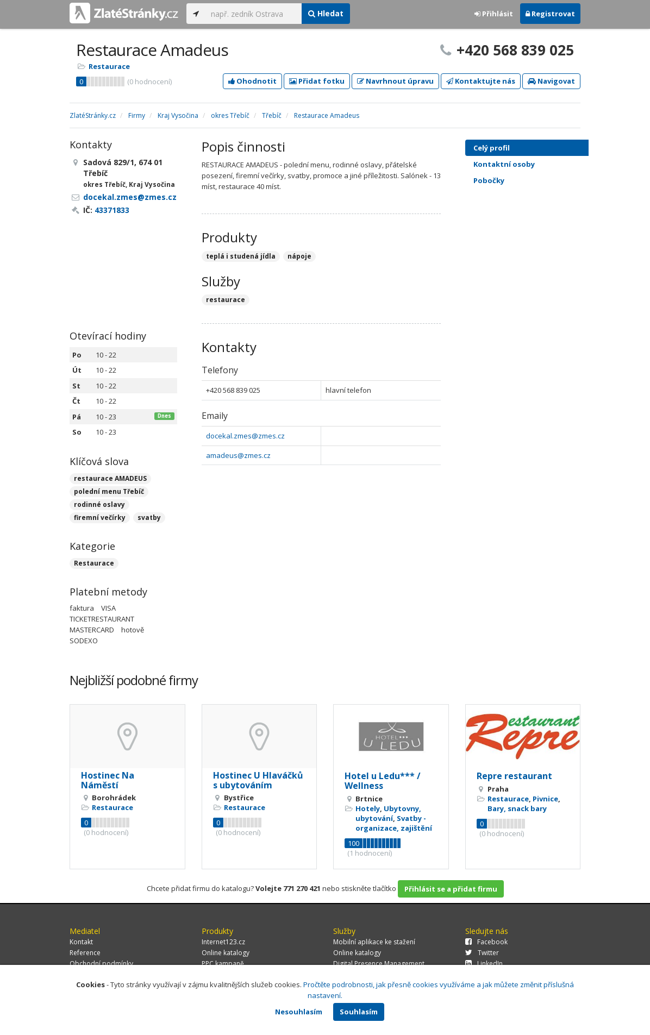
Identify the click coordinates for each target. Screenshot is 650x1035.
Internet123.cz (223, 941)
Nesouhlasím (298, 1012)
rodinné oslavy (99, 504)
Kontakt (81, 941)
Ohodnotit (252, 81)
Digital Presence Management (378, 963)
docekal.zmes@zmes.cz (245, 436)
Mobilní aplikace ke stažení (374, 941)
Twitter (482, 952)
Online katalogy (225, 952)
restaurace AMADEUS (110, 478)
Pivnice (545, 799)
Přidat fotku (317, 81)
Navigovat (551, 81)
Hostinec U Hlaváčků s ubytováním (258, 780)
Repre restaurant (514, 776)
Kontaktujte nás (480, 81)
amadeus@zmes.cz (238, 455)
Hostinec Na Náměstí (107, 780)
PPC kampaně (223, 963)
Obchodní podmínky (101, 963)
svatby (149, 517)
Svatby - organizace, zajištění (393, 823)
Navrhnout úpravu (395, 81)
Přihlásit (493, 13)
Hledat (325, 13)
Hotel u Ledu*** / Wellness (383, 781)
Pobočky (488, 180)
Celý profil (491, 148)
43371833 (112, 210)
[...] (253, 13)
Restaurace (109, 66)
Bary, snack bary (517, 808)
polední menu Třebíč (109, 491)
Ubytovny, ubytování (388, 813)
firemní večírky (100, 517)
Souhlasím (359, 1012)
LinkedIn (484, 963)
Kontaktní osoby (536, 164)
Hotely (367, 808)
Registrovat (550, 13)
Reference (85, 952)
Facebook (486, 941)
